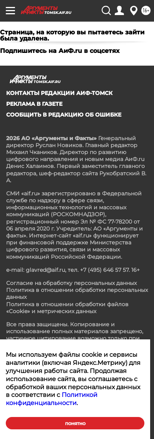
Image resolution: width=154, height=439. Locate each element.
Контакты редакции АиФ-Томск (59, 93)
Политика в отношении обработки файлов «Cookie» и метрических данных (67, 308)
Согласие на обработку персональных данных (71, 283)
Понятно (75, 423)
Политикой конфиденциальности (51, 399)
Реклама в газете (34, 103)
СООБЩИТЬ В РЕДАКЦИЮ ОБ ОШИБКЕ (63, 114)
